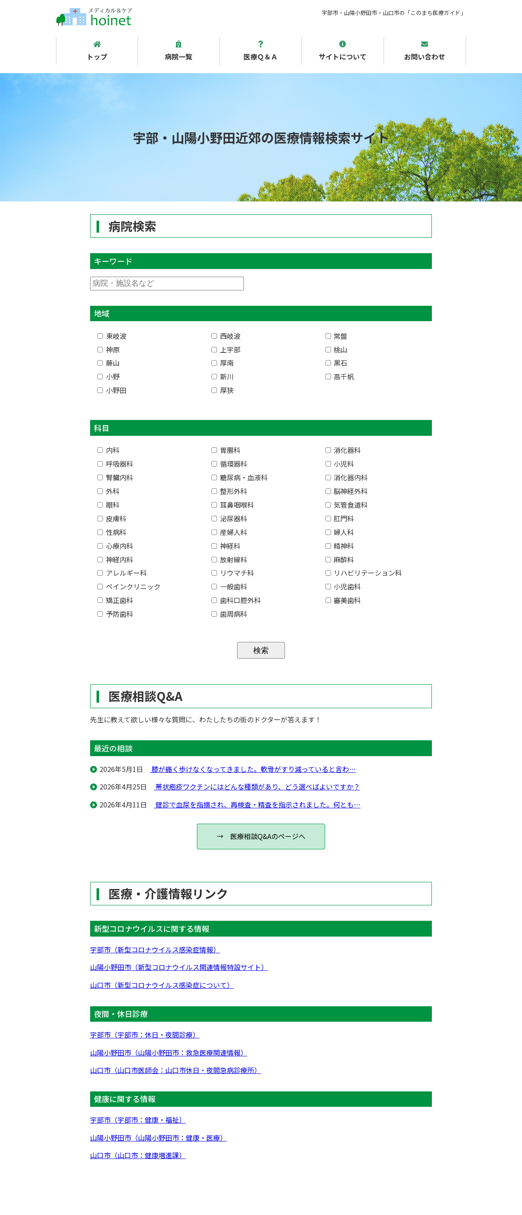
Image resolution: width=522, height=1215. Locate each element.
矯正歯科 (115, 600)
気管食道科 (347, 505)
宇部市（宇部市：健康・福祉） (138, 1119)
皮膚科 (111, 518)
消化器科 (343, 450)
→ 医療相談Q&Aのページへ (261, 836)
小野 (108, 376)
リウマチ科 (232, 573)
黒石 (337, 363)
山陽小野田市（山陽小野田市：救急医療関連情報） (168, 1052)
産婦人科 (229, 532)
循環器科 (229, 463)
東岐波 (111, 336)
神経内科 (115, 559)
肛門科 (340, 518)
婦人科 (340, 532)
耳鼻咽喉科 (232, 505)
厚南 (222, 363)
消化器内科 (347, 477)
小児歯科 (343, 586)
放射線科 (229, 559)
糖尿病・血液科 (239, 477)
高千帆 (340, 376)
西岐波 (225, 336)
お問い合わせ (424, 51)
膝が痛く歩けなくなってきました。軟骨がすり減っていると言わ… (253, 769)
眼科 (108, 505)
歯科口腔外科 (236, 600)
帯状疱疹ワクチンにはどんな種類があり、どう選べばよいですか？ (257, 786)
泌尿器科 (229, 518)
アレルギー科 (122, 573)
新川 (222, 376)
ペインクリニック (129, 586)
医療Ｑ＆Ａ (260, 51)
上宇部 (225, 349)
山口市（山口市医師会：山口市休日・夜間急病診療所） (175, 1070)
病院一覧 (178, 51)
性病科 (111, 532)
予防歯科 (115, 614)
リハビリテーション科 (364, 573)
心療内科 (115, 546)
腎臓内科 (115, 477)
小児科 (340, 463)
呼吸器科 (115, 463)
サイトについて (343, 51)
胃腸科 (225, 450)
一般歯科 (229, 586)
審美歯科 (343, 600)
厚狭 (222, 390)
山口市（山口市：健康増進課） (138, 1155)
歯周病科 (229, 614)
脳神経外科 (347, 491)
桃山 (337, 349)
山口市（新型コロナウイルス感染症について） (162, 985)
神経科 (225, 546)
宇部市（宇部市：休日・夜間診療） (144, 1034)
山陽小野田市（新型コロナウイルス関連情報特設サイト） (179, 967)
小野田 (111, 390)
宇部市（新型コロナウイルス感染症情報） (155, 949)
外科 (108, 491)
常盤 (337, 336)
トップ (97, 51)
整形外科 (229, 491)
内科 (108, 450)
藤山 (108, 363)
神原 (108, 349)
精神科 (340, 546)
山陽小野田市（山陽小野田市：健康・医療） (158, 1137)
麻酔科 (340, 559)
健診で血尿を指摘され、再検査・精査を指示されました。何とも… (257, 804)
